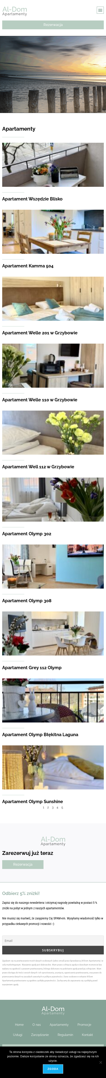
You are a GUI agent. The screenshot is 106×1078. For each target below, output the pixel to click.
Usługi (17, 1035)
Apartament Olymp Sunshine (32, 801)
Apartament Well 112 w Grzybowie (38, 466)
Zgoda (52, 1069)
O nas (36, 1024)
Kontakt (87, 1035)
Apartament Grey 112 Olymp (32, 667)
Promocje (84, 1024)
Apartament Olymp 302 (26, 533)
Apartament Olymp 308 (26, 600)
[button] (100, 10)
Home (19, 1024)
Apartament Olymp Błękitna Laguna (40, 734)
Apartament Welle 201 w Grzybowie (40, 332)
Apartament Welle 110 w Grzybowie (39, 399)
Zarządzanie (40, 1035)
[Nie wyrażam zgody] (100, 1062)
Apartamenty (59, 1024)
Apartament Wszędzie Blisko (32, 199)
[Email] (53, 940)
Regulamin (65, 1035)
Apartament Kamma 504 (27, 266)
